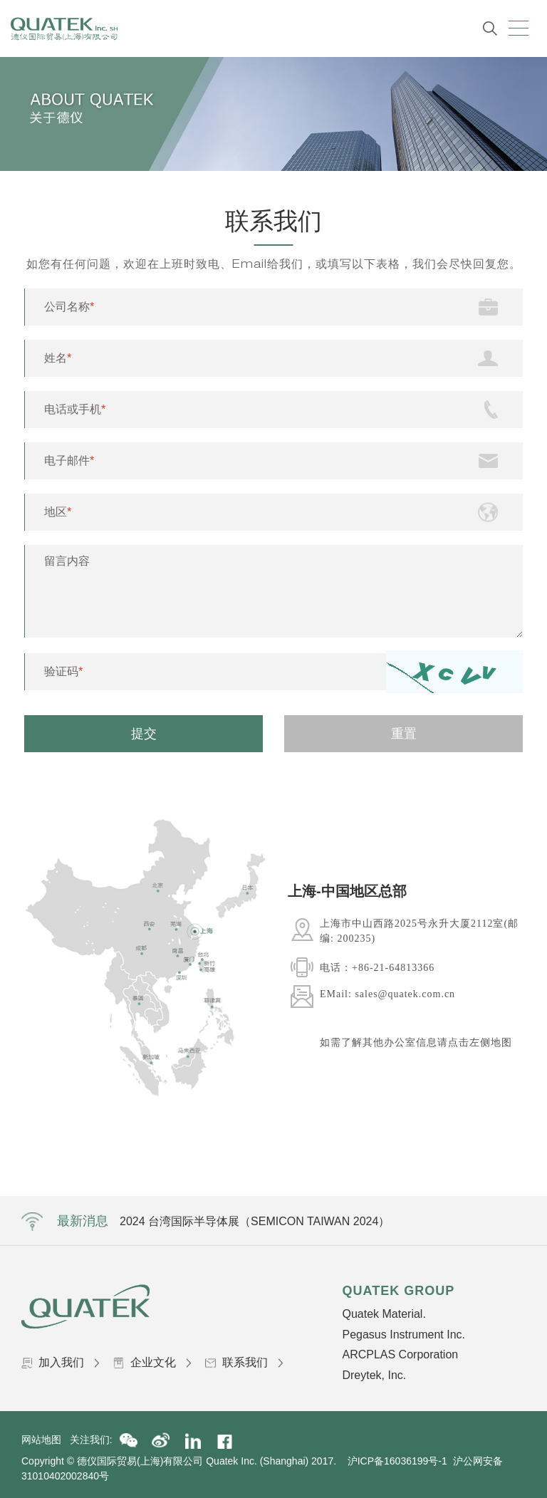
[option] (409, 964)
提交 (144, 734)
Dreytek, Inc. (374, 1375)
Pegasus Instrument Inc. (403, 1334)
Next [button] (523, 972)
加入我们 (60, 1362)
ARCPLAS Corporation (400, 1354)
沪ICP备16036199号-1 (397, 1461)
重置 (404, 734)
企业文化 (152, 1362)
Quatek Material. (383, 1314)
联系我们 (244, 1362)
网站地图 (45, 1439)
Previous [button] (281, 972)
